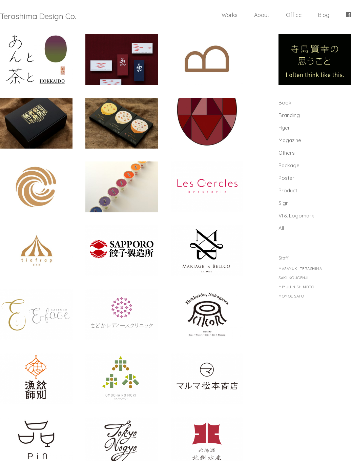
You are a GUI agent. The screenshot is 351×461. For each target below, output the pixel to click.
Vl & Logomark (296, 215)
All (281, 228)
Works (230, 15)
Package (289, 165)
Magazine (289, 140)
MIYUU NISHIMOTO (296, 287)
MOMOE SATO (291, 296)
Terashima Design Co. (38, 16)
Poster (286, 177)
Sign (283, 203)
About (261, 15)
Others (286, 152)
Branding (289, 115)
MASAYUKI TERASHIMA (300, 269)
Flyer (284, 127)
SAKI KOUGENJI (293, 278)
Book (284, 102)
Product (287, 190)
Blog (323, 15)
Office (294, 15)
